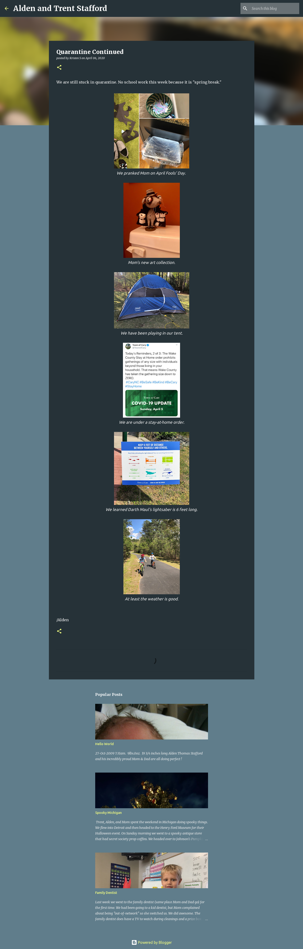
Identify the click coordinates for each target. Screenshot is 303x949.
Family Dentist (106, 893)
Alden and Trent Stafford (60, 8)
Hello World (104, 744)
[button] (59, 68)
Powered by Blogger (151, 942)
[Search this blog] (274, 8)
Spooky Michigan (108, 813)
